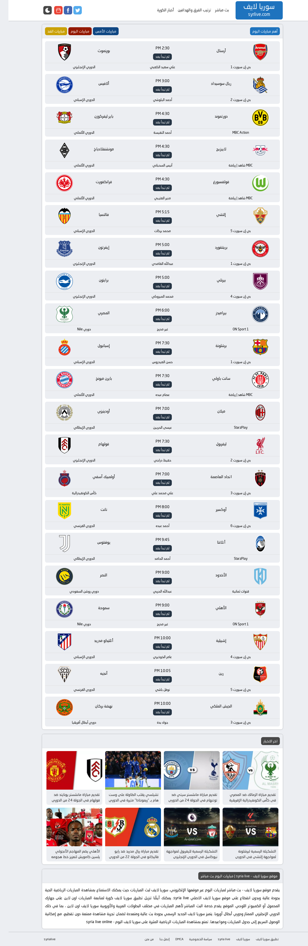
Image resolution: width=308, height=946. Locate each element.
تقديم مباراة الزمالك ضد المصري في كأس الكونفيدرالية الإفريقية (244, 797)
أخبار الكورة (157, 10)
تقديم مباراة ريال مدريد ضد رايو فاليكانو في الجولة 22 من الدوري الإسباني (125, 856)
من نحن (140, 939)
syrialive (41, 939)
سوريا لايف (235, 939)
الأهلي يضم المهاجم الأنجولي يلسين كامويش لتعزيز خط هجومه (67, 853)
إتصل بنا (156, 939)
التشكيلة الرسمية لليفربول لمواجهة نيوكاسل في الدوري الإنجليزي (183, 853)
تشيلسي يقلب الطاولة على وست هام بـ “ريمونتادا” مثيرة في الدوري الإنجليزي (125, 800)
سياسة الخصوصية (192, 939)
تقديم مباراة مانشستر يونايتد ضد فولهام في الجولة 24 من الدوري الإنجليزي (67, 800)
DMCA (171, 939)
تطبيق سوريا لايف (258, 939)
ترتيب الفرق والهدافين (186, 10)
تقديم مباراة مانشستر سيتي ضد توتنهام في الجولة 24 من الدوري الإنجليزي (184, 800)
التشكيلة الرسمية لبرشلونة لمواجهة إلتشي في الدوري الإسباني (247, 856)
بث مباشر (213, 10)
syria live (215, 939)
